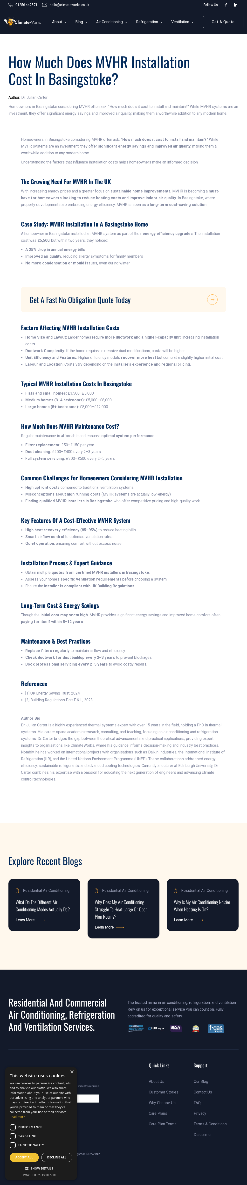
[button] (57, 22)
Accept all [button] (24, 1157)
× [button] (72, 1072)
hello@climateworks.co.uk (69, 5)
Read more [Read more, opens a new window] (17, 1117)
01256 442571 (26, 5)
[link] (16, 22)
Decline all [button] (57, 1157)
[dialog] (41, 1123)
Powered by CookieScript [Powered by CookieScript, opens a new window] (41, 1175)
